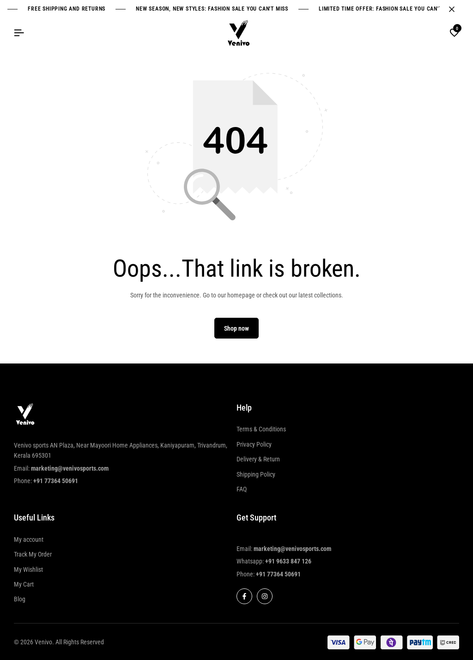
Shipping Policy (255, 474)
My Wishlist (28, 569)
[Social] (244, 596)
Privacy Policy (254, 444)
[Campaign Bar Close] (456, 9)
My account (28, 539)
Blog (19, 599)
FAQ (241, 489)
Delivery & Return (258, 459)
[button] (454, 33)
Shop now (236, 328)
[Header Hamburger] (19, 33)
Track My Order (33, 554)
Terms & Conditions (261, 429)
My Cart (24, 584)
